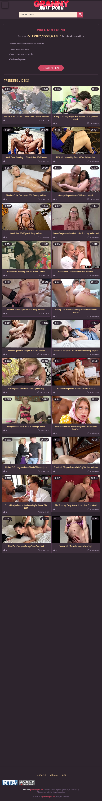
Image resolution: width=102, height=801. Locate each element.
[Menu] (5, 5)
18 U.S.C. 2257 (41, 775)
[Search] (80, 14)
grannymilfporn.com (36, 790)
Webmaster (54, 775)
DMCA (64, 775)
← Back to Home (51, 68)
